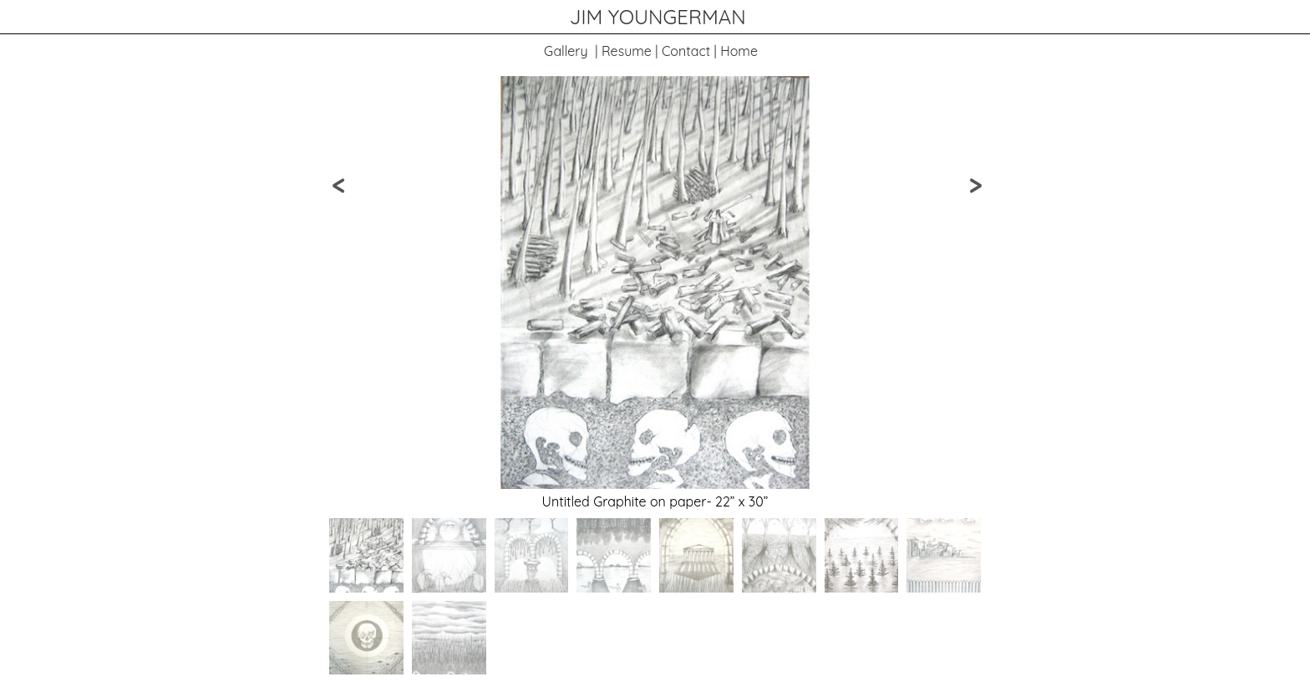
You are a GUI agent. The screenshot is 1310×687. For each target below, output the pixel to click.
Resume (627, 51)
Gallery (566, 51)
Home (739, 51)
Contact (686, 51)
